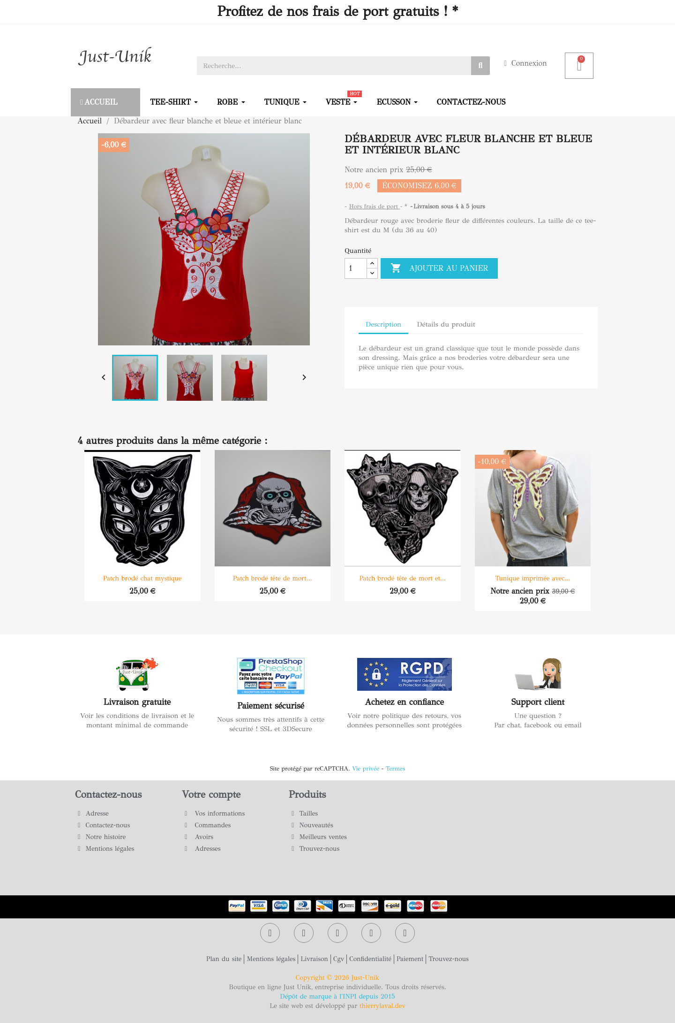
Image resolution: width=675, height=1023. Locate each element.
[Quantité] (356, 268)
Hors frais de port (374, 206)
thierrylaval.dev (382, 1006)
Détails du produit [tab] (446, 324)
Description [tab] (383, 324)
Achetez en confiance (404, 702)
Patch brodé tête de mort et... (402, 578)
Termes (395, 768)
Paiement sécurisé (270, 706)
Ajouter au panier (439, 268)
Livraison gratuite (137, 702)
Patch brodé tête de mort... (272, 578)
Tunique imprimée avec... (532, 578)
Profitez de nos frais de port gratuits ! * (337, 11)
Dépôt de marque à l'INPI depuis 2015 (337, 996)
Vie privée (365, 768)
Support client (537, 702)
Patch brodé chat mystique (142, 578)
